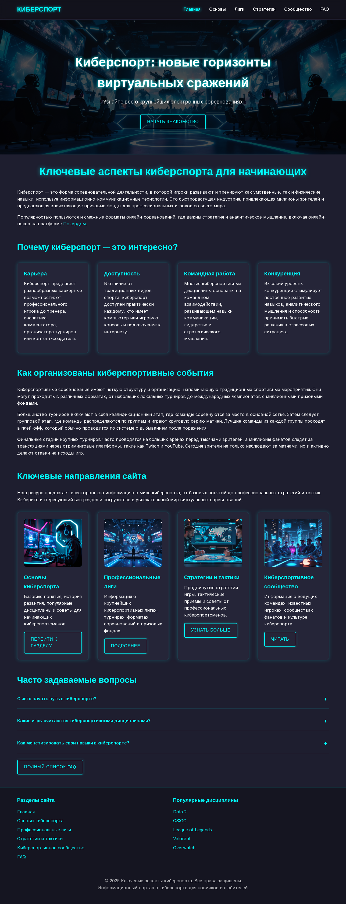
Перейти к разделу (44, 642)
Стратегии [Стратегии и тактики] (264, 9)
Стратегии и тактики (40, 838)
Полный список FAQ (50, 767)
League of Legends (192, 829)
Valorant (181, 838)
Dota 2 (180, 811)
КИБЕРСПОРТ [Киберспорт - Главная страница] (39, 9)
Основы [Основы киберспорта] (217, 9)
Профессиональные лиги (44, 829)
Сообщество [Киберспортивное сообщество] (298, 9)
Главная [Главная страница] (192, 9)
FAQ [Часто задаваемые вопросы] (324, 9)
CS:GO (180, 820)
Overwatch (184, 847)
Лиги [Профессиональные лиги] (239, 9)
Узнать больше (211, 630)
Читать (280, 639)
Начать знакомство (173, 121)
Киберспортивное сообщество (50, 847)
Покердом (74, 223)
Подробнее (126, 646)
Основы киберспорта (40, 820)
